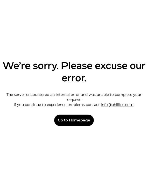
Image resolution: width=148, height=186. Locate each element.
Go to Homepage (74, 120)
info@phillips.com (117, 104)
